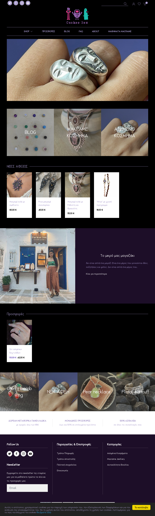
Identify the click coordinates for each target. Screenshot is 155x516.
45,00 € (41, 209)
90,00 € (12, 209)
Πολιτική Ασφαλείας (67, 464)
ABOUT (95, 31)
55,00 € (71, 213)
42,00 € (17, 357)
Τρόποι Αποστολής (66, 459)
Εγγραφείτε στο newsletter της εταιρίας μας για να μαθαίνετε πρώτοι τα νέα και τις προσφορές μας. (26, 477)
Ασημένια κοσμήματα (117, 453)
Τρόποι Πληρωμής (65, 453)
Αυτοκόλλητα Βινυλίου (118, 464)
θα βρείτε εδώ (40, 512)
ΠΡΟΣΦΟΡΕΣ (48, 31)
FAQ (81, 31)
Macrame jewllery (116, 459)
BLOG (67, 31)
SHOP (28, 31)
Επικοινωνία (62, 470)
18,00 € (100, 209)
